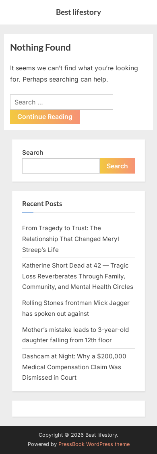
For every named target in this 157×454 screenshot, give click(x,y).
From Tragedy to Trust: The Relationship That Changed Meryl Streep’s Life (70, 238)
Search (32, 152)
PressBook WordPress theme (94, 444)
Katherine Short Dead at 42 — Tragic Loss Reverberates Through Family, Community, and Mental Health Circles (77, 276)
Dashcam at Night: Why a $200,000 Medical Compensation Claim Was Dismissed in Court (74, 366)
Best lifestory (78, 11)
